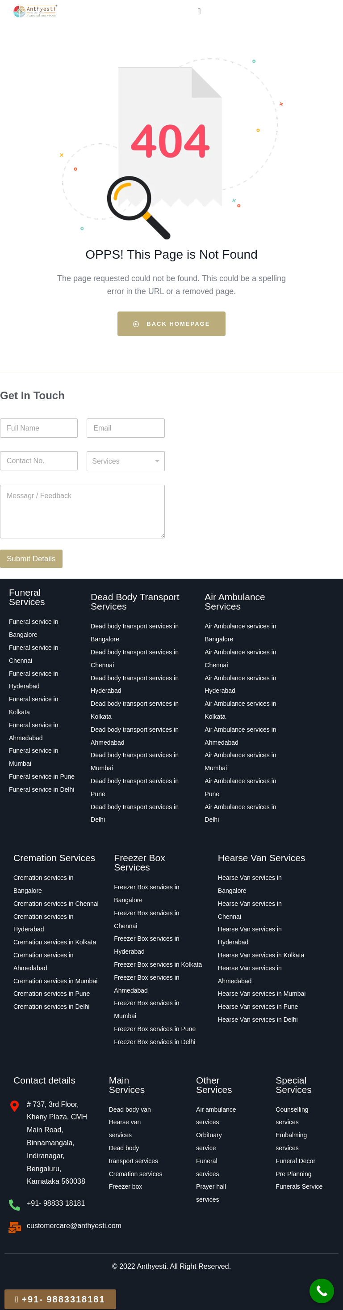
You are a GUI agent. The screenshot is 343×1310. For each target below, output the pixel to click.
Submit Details (31, 559)
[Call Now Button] (322, 1291)
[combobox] (125, 461)
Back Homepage (171, 323)
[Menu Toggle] (199, 11)
